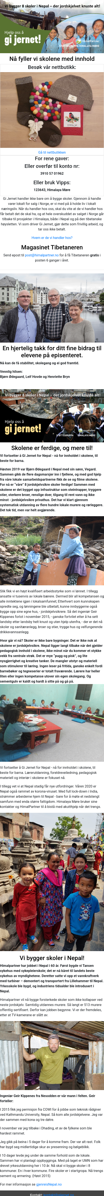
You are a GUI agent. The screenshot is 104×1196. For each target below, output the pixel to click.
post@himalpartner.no (42, 255)
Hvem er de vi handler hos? (52, 238)
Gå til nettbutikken (52, 152)
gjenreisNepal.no (49, 1184)
